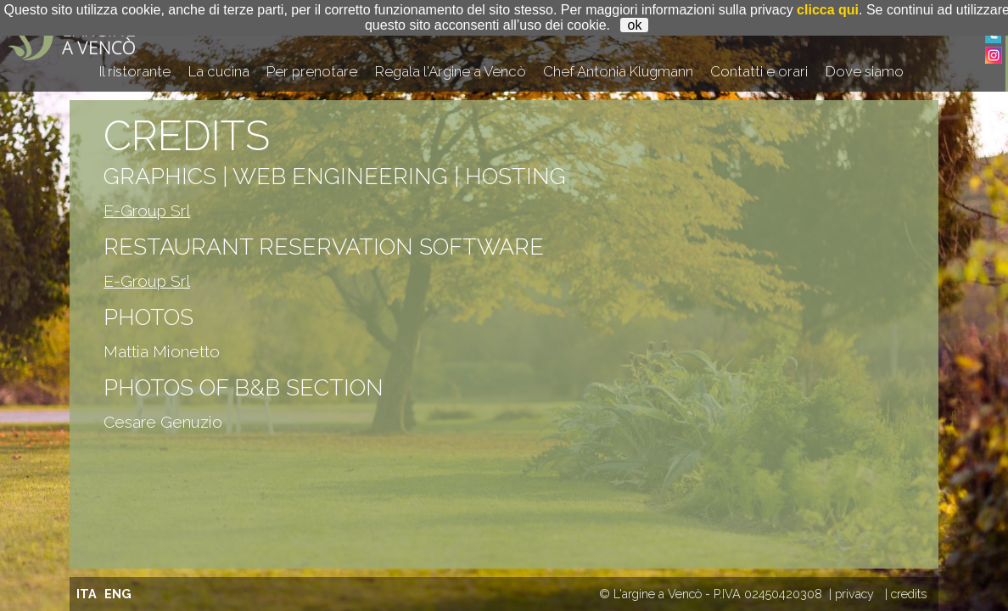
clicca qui (828, 10)
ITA (86, 593)
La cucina (218, 71)
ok (634, 25)
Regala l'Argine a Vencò (450, 71)
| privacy (851, 593)
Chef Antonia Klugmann (618, 71)
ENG (118, 593)
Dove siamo (865, 71)
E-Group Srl (147, 210)
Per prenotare (311, 71)
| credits (906, 593)
